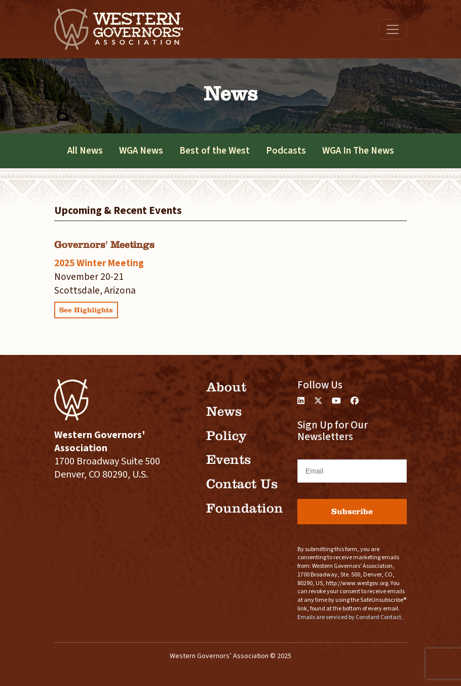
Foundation (244, 508)
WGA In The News (358, 150)
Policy (226, 436)
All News (85, 150)
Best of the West (214, 150)
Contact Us (242, 484)
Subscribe (352, 511)
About (226, 387)
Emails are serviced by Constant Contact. (350, 617)
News (224, 411)
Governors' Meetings (104, 244)
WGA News (141, 150)
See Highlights (86, 310)
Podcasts (286, 150)
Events (228, 459)
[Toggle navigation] (392, 29)
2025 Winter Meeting (99, 263)
